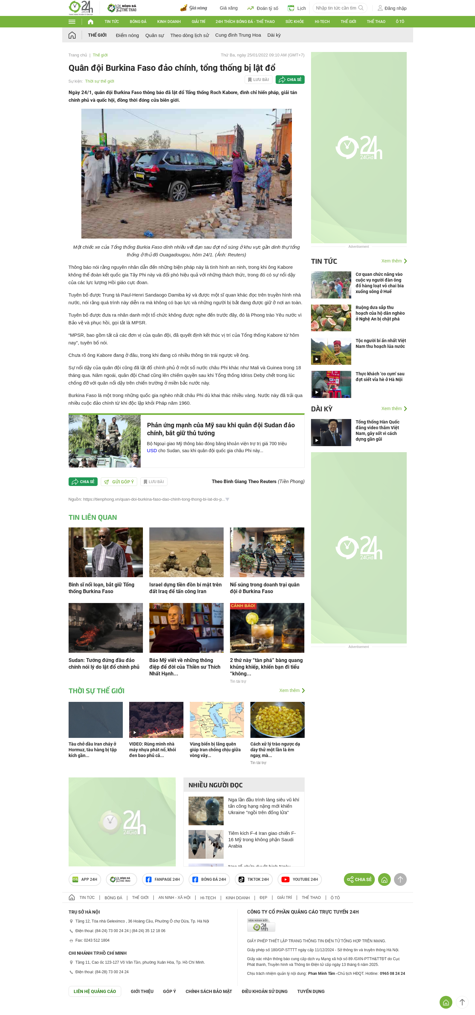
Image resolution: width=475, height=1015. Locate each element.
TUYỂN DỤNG (311, 991)
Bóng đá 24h (209, 879)
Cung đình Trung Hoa (238, 35)
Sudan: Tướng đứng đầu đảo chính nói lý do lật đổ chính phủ (104, 663)
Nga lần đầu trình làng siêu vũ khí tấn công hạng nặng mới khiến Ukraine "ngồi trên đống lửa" (264, 806)
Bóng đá (138, 21)
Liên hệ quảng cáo (95, 991)
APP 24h (84, 879)
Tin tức (112, 21)
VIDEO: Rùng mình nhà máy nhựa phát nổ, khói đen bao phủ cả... (152, 749)
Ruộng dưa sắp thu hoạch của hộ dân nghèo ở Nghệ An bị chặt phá (380, 313)
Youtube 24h (299, 879)
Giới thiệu (142, 991)
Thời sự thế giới (99, 81)
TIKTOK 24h (254, 879)
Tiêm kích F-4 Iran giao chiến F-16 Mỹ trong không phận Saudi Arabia (262, 839)
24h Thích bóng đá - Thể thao (245, 21)
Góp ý (169, 991)
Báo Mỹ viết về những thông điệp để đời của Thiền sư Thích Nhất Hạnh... (184, 667)
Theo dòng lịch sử (189, 35)
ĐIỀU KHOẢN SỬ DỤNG (265, 991)
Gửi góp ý (119, 481)
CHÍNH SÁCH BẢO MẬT (209, 991)
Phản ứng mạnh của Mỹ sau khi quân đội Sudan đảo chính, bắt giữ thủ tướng (221, 429)
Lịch (297, 8)
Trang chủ (78, 55)
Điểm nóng (127, 35)
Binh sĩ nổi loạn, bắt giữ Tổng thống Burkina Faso (101, 588)
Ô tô (400, 21)
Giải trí (198, 21)
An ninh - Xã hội (174, 897)
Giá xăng (229, 8)
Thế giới (348, 21)
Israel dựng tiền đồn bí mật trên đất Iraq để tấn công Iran (185, 588)
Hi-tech (322, 21)
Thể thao (376, 21)
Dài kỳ (274, 35)
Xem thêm (289, 690)
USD (152, 450)
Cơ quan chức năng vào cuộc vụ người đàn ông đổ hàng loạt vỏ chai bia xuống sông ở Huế (380, 283)
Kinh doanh (169, 21)
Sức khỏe (295, 21)
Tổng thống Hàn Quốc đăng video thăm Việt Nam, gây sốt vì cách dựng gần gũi (377, 430)
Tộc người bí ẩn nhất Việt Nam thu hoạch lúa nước (381, 343)
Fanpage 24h (163, 879)
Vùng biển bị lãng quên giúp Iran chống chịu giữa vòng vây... (215, 749)
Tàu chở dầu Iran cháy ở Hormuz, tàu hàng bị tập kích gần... (93, 749)
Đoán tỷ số (262, 8)
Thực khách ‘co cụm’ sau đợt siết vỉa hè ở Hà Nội (380, 376)
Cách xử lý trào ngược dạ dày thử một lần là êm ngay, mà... (275, 749)
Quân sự (154, 35)
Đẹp (263, 897)
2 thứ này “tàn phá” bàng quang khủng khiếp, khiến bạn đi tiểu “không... (266, 667)
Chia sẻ (294, 79)
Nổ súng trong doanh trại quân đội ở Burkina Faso (265, 588)
